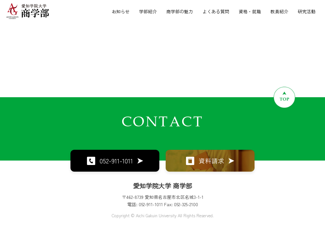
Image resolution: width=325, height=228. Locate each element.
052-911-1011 (115, 160)
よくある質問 (215, 11)
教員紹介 (279, 11)
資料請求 (210, 160)
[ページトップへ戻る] (284, 97)
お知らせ (120, 11)
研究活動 (306, 11)
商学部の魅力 (179, 11)
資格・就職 (250, 11)
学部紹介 (148, 11)
